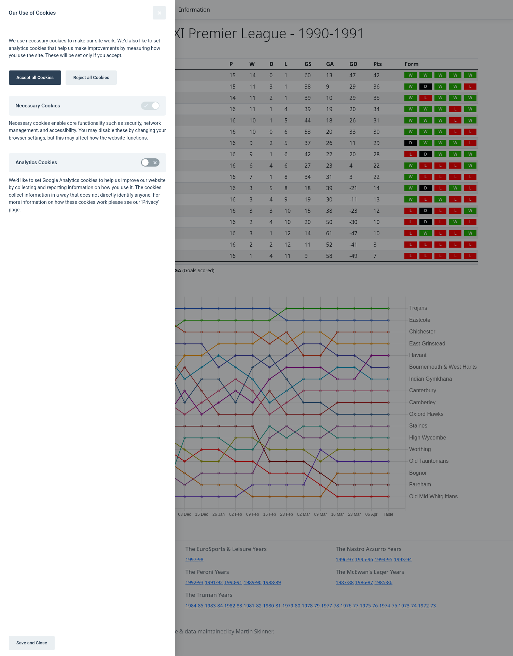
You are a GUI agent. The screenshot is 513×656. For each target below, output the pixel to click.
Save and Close (31, 642)
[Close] (159, 12)
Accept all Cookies (35, 77)
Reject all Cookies (91, 77)
